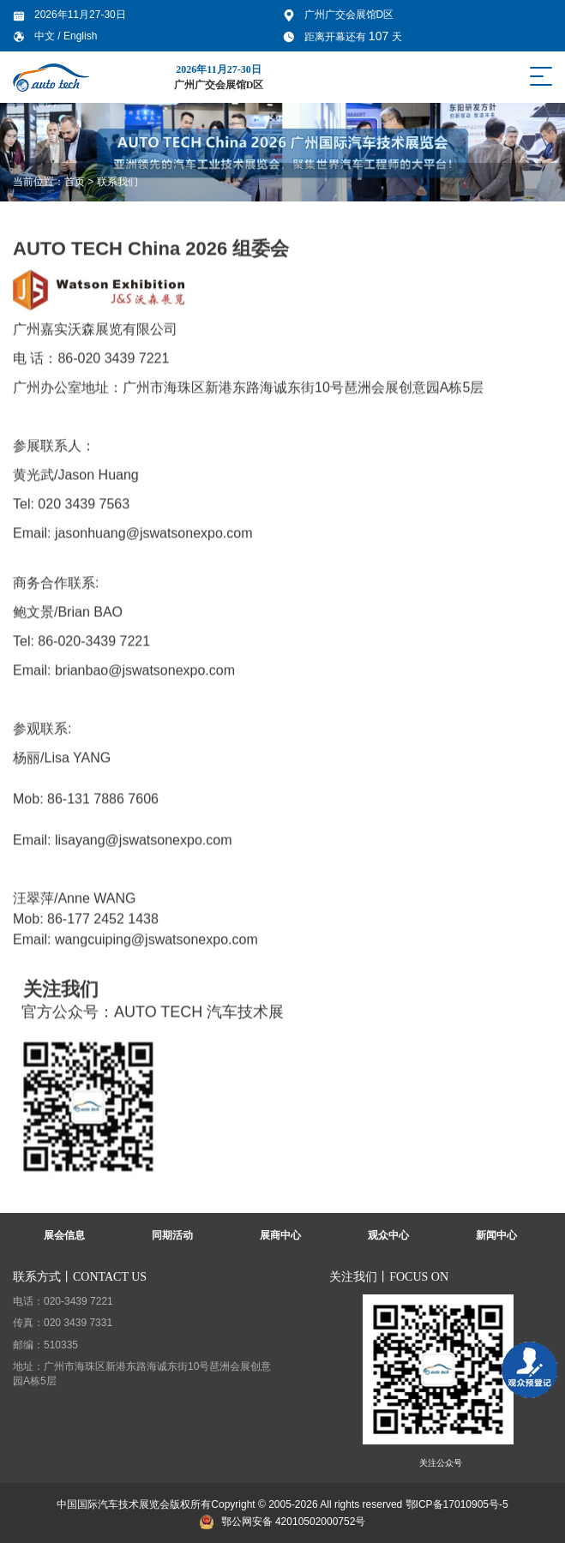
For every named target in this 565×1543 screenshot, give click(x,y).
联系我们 (117, 182)
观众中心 (388, 1235)
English (80, 36)
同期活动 (172, 1235)
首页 (74, 182)
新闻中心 (496, 1235)
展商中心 (280, 1235)
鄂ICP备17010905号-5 (457, 1504)
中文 (45, 36)
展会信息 (64, 1235)
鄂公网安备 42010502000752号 (283, 1521)
